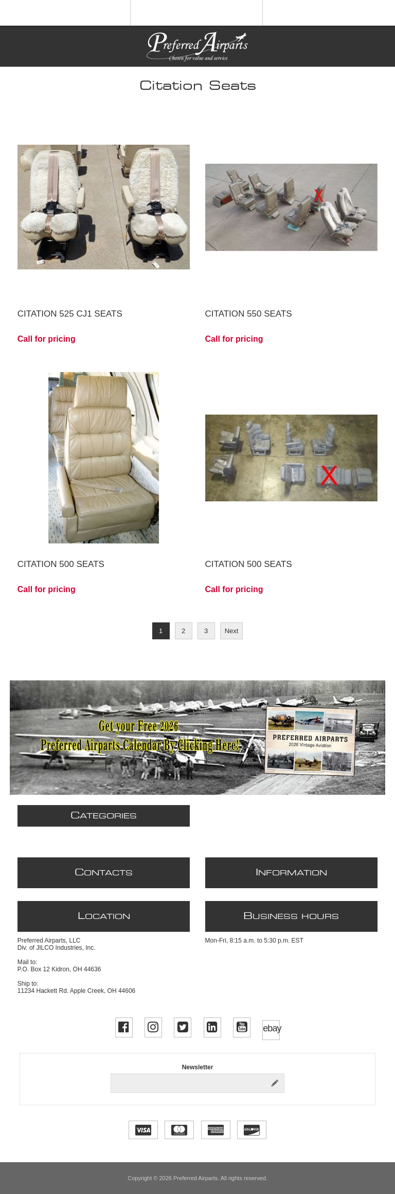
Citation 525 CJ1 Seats (69, 314)
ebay (271, 1028)
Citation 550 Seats (248, 314)
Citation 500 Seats (60, 564)
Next (232, 631)
